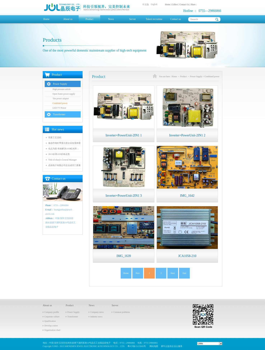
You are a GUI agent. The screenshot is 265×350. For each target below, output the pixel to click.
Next (173, 273)
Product (183, 76)
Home (46, 19)
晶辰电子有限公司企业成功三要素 (64, 165)
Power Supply (196, 76)
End (184, 273)
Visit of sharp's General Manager (62, 159)
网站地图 (153, 346)
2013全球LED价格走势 (59, 154)
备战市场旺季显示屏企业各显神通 (64, 143)
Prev (138, 273)
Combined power (211, 76)
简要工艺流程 (54, 137)
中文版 (145, 4)
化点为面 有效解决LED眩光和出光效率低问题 (64, 148)
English (154, 4)
